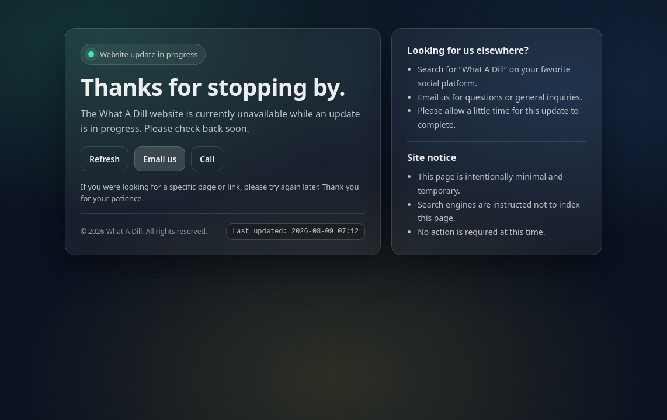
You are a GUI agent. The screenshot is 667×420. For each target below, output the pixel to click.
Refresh (104, 158)
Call (207, 158)
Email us (159, 158)
